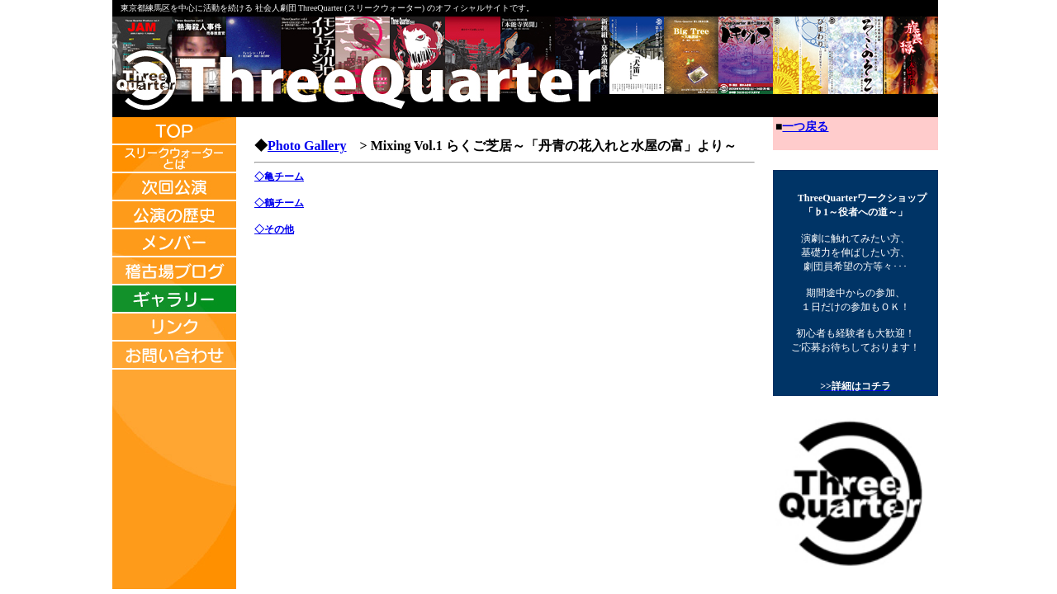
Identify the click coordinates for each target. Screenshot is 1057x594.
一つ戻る (805, 126)
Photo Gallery (307, 146)
